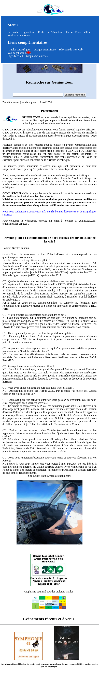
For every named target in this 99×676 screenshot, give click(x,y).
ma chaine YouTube (43, 466)
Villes (87, 32)
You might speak (19, 52)
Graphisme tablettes (37, 56)
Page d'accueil (15, 56)
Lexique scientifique (45, 49)
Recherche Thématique (50, 32)
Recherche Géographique (21, 32)
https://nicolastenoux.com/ (56, 475)
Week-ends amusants (19, 35)
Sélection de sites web (71, 49)
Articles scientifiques (19, 49)
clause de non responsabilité (68, 664)
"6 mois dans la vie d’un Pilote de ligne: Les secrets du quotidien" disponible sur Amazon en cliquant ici (50, 468)
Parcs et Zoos (73, 32)
